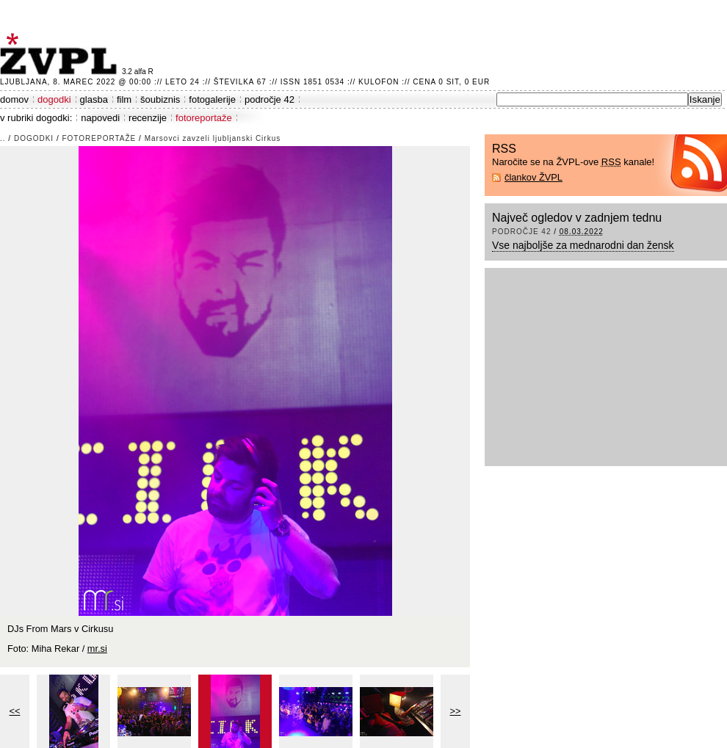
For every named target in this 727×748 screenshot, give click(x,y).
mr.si (97, 648)
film (124, 99)
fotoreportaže (204, 117)
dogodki (54, 99)
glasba (94, 99)
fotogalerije (212, 99)
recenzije (148, 117)
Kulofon (378, 82)
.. (3, 138)
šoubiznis (160, 99)
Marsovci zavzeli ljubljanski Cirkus (213, 138)
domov (14, 99)
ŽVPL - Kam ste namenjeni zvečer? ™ (61, 54)
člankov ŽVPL (533, 177)
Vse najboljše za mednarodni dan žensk (583, 245)
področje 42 (269, 99)
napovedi (100, 117)
